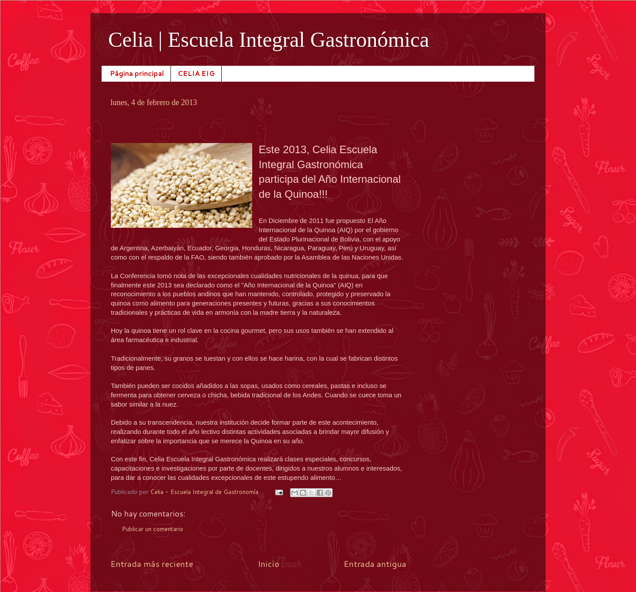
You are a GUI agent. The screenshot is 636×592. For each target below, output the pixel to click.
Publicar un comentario (152, 528)
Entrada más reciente (151, 563)
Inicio (268, 563)
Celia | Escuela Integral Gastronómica (268, 39)
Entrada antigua (375, 563)
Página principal (137, 73)
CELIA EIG (196, 73)
